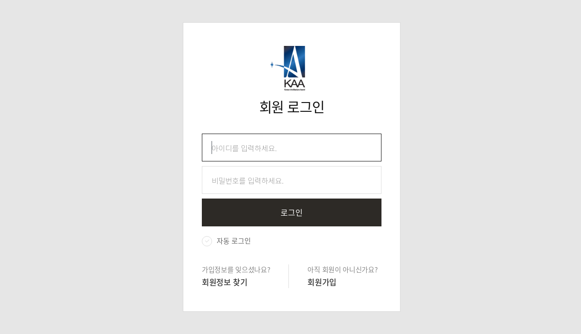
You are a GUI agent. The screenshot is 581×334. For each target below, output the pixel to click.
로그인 (292, 212)
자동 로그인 (234, 241)
